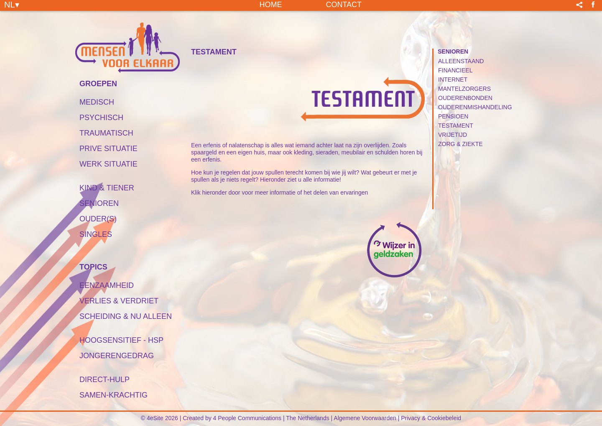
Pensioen (453, 116)
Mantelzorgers (464, 88)
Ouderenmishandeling (475, 107)
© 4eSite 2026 (159, 418)
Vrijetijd (452, 134)
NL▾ (11, 4)
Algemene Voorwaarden (365, 418)
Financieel (455, 70)
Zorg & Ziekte (460, 144)
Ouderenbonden (465, 98)
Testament (455, 125)
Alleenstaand (461, 61)
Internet (452, 79)
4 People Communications (247, 418)
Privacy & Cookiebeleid (431, 418)
